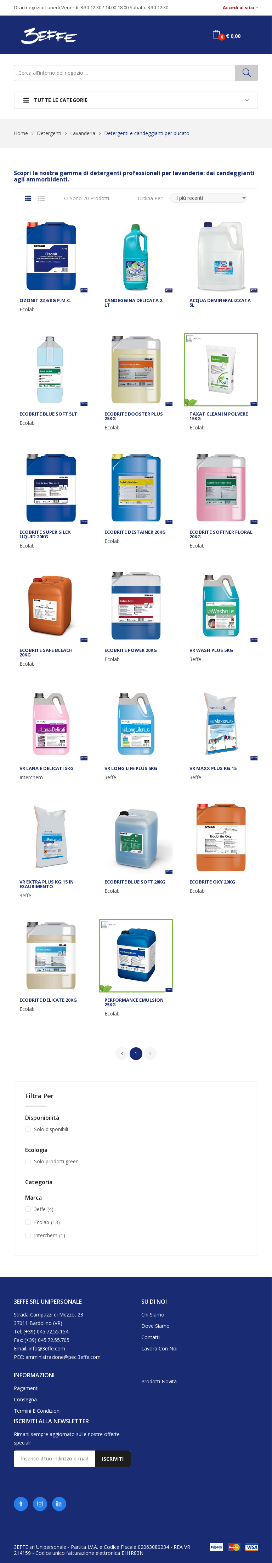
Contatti (150, 1337)
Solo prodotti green (56, 1161)
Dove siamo (155, 1325)
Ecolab (27, 309)
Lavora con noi (159, 1348)
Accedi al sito (240, 7)
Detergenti (49, 133)
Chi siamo (152, 1314)
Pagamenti (26, 1388)
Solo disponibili (51, 1129)
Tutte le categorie (55, 100)
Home (21, 133)
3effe (195, 659)
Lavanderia (82, 133)
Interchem (31, 777)
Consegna (25, 1399)
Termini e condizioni (37, 1410)
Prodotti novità (159, 1381)
